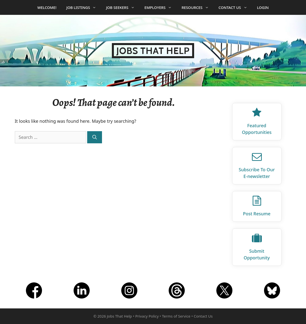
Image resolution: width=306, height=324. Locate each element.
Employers (160, 7)
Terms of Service (176, 316)
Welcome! (46, 7)
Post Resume (256, 214)
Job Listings (83, 7)
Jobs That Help (153, 50)
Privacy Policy (147, 316)
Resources (198, 7)
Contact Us (235, 7)
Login (263, 7)
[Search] (94, 137)
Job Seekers (122, 7)
